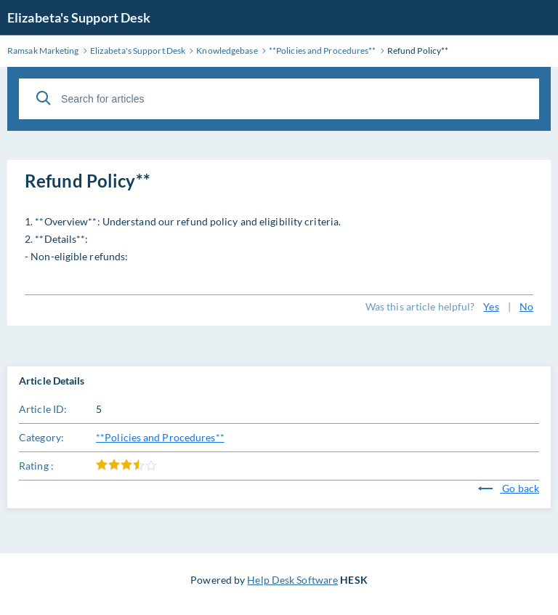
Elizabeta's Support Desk (78, 17)
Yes (490, 306)
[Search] (43, 98)
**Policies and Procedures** (160, 437)
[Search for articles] (279, 99)
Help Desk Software (292, 580)
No (526, 306)
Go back (508, 488)
